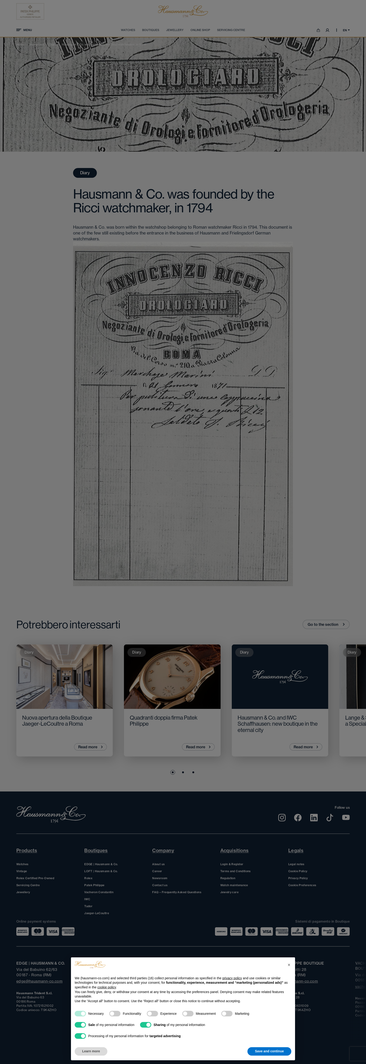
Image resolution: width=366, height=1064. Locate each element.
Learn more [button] (91, 1051)
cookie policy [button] (106, 987)
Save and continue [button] (269, 1051)
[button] (289, 965)
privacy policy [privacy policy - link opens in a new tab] (232, 978)
